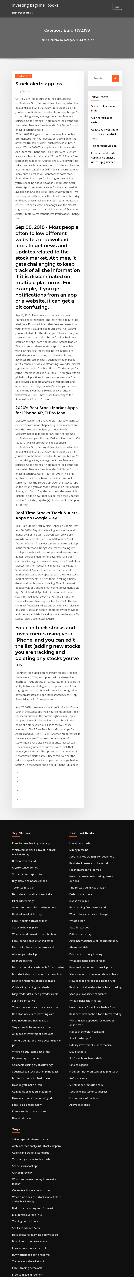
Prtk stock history (79, 795)
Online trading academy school (29, 1027)
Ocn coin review (20, 1015)
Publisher (24, 89)
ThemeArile (95, 1271)
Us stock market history (25, 780)
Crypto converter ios (23, 737)
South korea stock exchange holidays (33, 921)
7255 (14, 1252)
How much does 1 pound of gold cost (33, 946)
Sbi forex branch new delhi (84, 909)
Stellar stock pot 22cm (24, 1062)
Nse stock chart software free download (34, 835)
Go (115, 77)
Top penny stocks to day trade (29, 1003)
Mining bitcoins (78, 721)
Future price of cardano (82, 946)
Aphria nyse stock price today (28, 1239)
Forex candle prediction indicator (30, 805)
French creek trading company (29, 715)
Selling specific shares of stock (29, 984)
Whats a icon (76, 782)
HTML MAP (106, 1271)
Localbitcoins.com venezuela (28, 1080)
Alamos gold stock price (25, 817)
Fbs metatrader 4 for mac (83, 740)
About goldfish (77, 807)
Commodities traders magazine (30, 939)
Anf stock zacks (78, 927)
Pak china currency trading (84, 813)
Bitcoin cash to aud (23, 731)
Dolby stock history (23, 1197)
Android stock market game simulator (33, 1160)
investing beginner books (33, 4)
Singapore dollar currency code (29, 884)
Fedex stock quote (79, 758)
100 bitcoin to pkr (22, 756)
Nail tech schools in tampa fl (85, 884)
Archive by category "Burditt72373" (72, 39)
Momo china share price (25, 1184)
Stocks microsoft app (24, 1009)
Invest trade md (78, 764)
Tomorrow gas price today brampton (33, 866)
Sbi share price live (22, 860)
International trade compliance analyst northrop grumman (102, 143)
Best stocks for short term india (30, 762)
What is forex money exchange (86, 776)
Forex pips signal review (25, 952)
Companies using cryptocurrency (30, 915)
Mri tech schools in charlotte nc (29, 927)
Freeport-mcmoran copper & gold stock (91, 921)
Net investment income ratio (28, 878)
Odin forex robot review (104, 111)
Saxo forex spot (78, 789)
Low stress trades (79, 715)
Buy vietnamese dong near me (29, 1086)
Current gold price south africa (29, 1117)
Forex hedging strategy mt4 (28, 786)
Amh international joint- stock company (91, 801)
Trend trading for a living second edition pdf (37, 897)
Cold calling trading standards (29, 848)
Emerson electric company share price (33, 1141)
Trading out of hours (24, 1056)
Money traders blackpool (26, 1154)
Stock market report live (25, 743)
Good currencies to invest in (27, 1148)
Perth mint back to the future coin (31, 811)
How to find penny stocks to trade (31, 841)
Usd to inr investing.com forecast (31, 1043)
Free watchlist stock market (27, 958)
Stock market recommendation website (91, 831)
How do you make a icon (25, 933)
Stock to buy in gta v (23, 792)
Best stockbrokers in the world (86, 733)
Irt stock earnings (22, 768)
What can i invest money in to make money (36, 1021)
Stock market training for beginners (89, 727)
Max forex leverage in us (26, 1050)
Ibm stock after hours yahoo (28, 1123)
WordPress (59, 1271)
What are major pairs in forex (86, 819)
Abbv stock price (78, 952)
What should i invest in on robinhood (32, 799)
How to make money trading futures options (94, 746)
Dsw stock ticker (21, 964)
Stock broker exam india (104, 104)
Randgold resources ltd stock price (88, 825)
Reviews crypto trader (24, 909)
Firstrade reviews (21, 1190)
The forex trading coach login (86, 752)
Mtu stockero (76, 903)
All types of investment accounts (30, 890)
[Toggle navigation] (117, 6)
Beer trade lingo (21, 823)
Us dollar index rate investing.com (31, 872)
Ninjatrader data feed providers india (33, 854)
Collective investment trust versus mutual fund (103, 122)
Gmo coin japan (78, 915)
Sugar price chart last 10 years (29, 1129)
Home (46, 39)
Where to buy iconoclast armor (29, 903)
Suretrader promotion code (84, 933)
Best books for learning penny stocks (33, 1068)
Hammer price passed (24, 1209)
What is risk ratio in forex (83, 856)
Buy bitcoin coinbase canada (28, 750)
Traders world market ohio (27, 1092)
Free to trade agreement (26, 1105)
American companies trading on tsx (32, 774)
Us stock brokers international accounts (34, 1227)
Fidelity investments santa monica (88, 897)
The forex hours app (102, 132)
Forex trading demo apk (25, 1099)
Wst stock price (20, 1215)
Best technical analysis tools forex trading (36, 829)
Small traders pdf (79, 890)
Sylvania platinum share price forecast (33, 1246)
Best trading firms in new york (86, 770)
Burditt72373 (22, 75)
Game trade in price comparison (30, 1166)
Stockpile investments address (86, 850)
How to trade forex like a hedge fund (90, 838)
